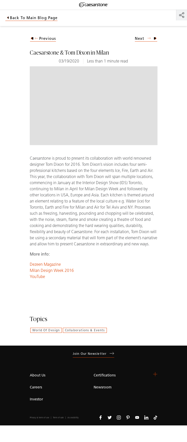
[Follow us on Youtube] (137, 417)
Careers (36, 387)
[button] (155, 374)
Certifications (105, 375)
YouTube (37, 276)
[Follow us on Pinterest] (128, 417)
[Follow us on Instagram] (119, 417)
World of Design (46, 330)
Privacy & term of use (39, 417)
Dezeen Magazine (45, 264)
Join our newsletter (93, 353)
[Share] (181, 15)
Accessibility (73, 417)
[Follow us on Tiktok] (155, 417)
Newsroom (102, 387)
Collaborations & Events (85, 330)
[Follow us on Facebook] (100, 417)
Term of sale (58, 417)
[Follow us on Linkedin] (146, 417)
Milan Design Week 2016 (52, 270)
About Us (37, 375)
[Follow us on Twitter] (110, 417)
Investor (36, 399)
